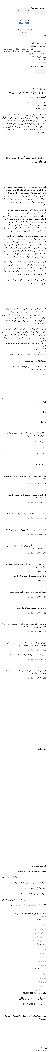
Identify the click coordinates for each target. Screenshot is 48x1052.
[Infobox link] (24, 865)
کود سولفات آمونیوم (39, 937)
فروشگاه (43, 953)
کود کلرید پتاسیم (40, 933)
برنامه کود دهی (41, 965)
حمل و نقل (42, 957)
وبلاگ (44, 974)
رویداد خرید (42, 986)
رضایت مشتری (41, 990)
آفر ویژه (43, 949)
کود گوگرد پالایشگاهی (39, 941)
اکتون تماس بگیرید (24, 10)
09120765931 (29, 1004)
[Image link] (34, 909)
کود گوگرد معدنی (40, 929)
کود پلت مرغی (41, 925)
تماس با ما (42, 961)
